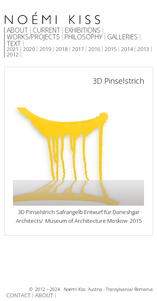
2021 (12, 49)
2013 (143, 49)
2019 (45, 49)
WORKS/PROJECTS (33, 37)
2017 (78, 49)
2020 (29, 49)
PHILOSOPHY (83, 37)
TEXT (14, 44)
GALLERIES (122, 37)
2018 (61, 49)
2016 (94, 49)
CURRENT (46, 30)
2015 (110, 49)
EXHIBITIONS (82, 30)
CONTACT (18, 295)
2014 (127, 49)
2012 (12, 54)
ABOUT (17, 30)
